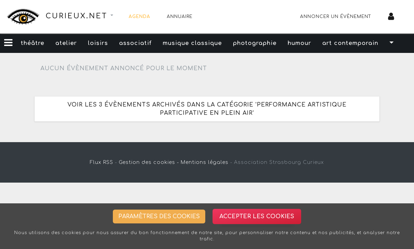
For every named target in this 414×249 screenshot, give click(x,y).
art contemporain (350, 43)
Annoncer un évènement (335, 16)
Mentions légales (204, 162)
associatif (135, 43)
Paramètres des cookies (159, 216)
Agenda (139, 16)
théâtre (32, 43)
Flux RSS (101, 162)
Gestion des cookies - (149, 162)
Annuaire (179, 16)
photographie (255, 43)
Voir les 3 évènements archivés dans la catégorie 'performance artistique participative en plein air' (207, 109)
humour (299, 43)
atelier (66, 43)
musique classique (192, 43)
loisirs (98, 43)
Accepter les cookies (256, 216)
